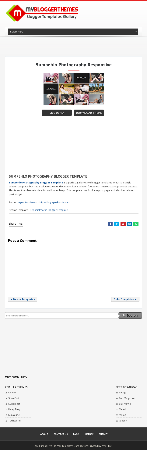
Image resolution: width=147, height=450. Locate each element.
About (44, 434)
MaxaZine (14, 415)
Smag (122, 392)
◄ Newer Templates (22, 299)
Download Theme (89, 112)
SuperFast (14, 403)
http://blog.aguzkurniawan (54, 202)
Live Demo (57, 112)
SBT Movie (125, 403)
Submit (103, 434)
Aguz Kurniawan (27, 202)
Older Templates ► (125, 299)
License (89, 434)
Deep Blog (14, 409)
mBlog (122, 415)
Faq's (76, 434)
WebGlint (106, 446)
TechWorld (14, 420)
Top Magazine (127, 398)
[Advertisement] (74, 46)
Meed (122, 409)
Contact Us (61, 434)
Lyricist (12, 392)
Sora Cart (13, 398)
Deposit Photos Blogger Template (49, 210)
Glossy (123, 420)
